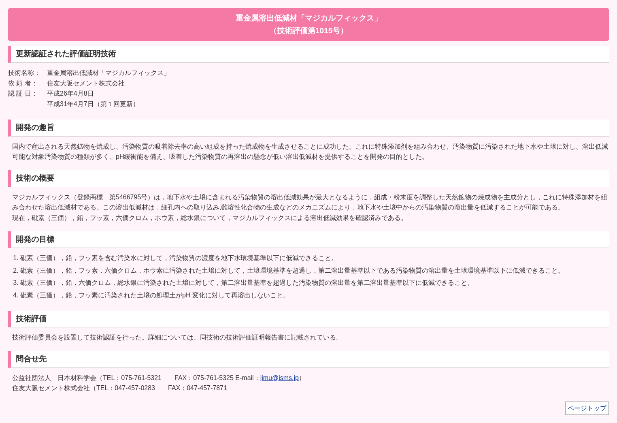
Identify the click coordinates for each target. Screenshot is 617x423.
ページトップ (587, 408)
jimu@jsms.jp (279, 377)
